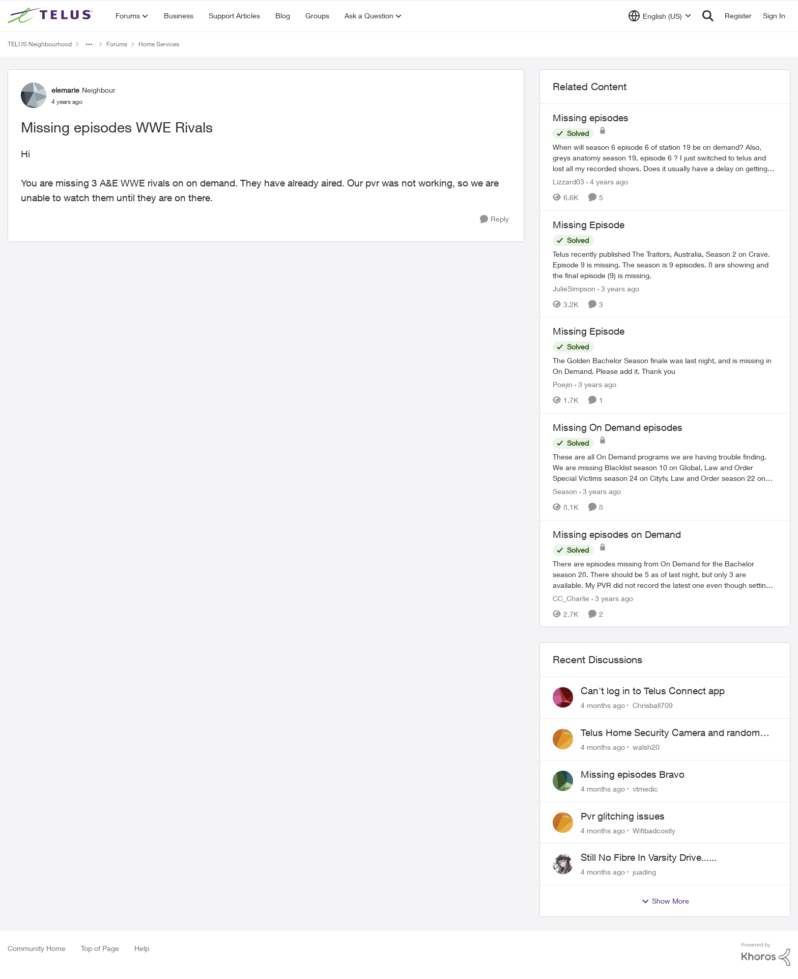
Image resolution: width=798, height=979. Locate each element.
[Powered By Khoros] (766, 954)
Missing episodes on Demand (617, 534)
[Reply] (494, 219)
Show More (665, 901)
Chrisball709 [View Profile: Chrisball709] (653, 705)
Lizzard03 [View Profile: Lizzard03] (568, 181)
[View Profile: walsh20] (563, 739)
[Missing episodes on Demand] (665, 574)
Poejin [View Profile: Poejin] (563, 384)
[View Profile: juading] (563, 864)
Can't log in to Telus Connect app (653, 690)
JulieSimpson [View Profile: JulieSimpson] (574, 288)
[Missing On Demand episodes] (665, 467)
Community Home (37, 948)
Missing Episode (588, 224)
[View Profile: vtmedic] (563, 781)
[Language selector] (660, 16)
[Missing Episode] (665, 264)
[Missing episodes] (665, 158)
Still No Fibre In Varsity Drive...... (649, 857)
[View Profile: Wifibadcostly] (563, 822)
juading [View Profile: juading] (644, 871)
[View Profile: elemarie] (33, 95)
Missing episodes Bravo (633, 774)
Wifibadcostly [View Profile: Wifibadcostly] (654, 830)
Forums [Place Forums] (116, 44)
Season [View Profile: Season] (565, 491)
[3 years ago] (618, 288)
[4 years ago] (607, 181)
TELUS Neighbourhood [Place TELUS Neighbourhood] (40, 44)
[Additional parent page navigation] (89, 44)
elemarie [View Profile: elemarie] (65, 90)
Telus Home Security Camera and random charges (670, 733)
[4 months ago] (603, 705)
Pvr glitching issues (623, 816)
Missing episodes (591, 117)
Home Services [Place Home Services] (158, 44)
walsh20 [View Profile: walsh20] (646, 747)
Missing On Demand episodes (617, 427)
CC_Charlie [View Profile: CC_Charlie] (571, 597)
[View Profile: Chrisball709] (563, 697)
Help (141, 948)
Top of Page (100, 948)
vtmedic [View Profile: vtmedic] (645, 788)
